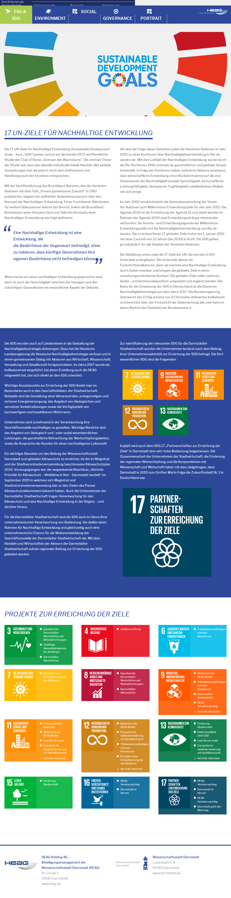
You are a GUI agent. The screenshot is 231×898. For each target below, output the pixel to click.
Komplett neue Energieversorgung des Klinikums (54, 653)
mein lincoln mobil (53, 716)
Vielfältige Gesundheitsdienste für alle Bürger (54, 624)
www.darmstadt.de (166, 849)
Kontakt (166, 881)
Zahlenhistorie (116, 881)
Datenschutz (217, 892)
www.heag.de (51, 860)
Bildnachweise (191, 881)
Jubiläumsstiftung (130, 605)
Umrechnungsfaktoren (79, 881)
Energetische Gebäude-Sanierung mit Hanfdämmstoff (55, 725)
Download (143, 881)
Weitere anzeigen (208, 688)
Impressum (219, 881)
